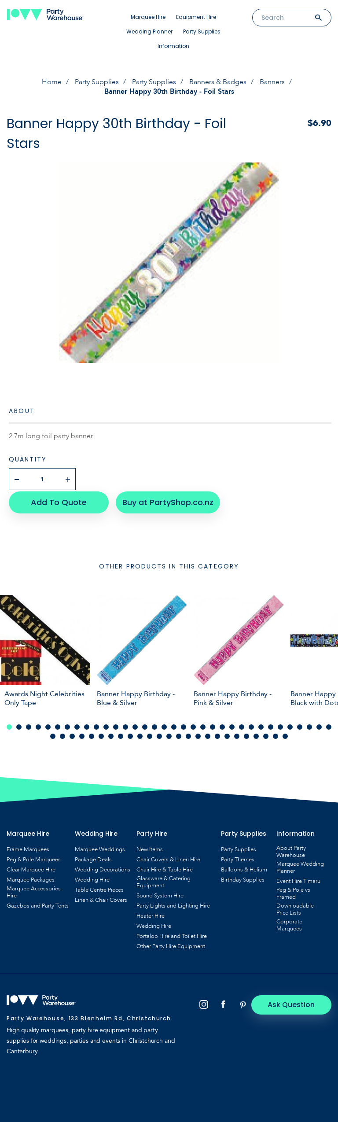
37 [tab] (72, 735)
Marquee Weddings (100, 848)
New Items (149, 848)
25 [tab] (241, 725)
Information (173, 46)
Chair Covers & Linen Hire (168, 858)
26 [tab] (251, 725)
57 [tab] (265, 735)
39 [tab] (91, 735)
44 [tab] (140, 735)
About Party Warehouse (291, 850)
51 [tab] (207, 735)
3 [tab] (28, 725)
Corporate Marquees (289, 924)
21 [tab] (203, 725)
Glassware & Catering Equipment (163, 881)
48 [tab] (178, 735)
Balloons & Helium (244, 868)
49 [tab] (188, 735)
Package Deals (93, 858)
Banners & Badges (217, 82)
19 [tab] (183, 725)
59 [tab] (285, 735)
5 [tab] (48, 725)
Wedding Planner (149, 31)
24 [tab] (232, 725)
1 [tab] (9, 725)
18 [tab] (173, 725)
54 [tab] (236, 735)
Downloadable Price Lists (295, 908)
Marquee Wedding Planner (300, 866)
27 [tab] (261, 725)
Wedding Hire (92, 878)
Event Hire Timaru (298, 879)
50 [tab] (198, 735)
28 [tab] (270, 725)
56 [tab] (256, 735)
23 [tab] (222, 725)
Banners (272, 82)
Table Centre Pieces (99, 888)
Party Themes (237, 858)
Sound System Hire (160, 894)
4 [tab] (38, 725)
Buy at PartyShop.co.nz (165, 500)
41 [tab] (111, 735)
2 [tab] (19, 725)
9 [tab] (86, 725)
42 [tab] (120, 735)
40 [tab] (101, 735)
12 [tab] (115, 725)
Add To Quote (57, 500)
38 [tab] (81, 735)
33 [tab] (319, 725)
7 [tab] (67, 725)
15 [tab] (144, 725)
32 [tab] (309, 725)
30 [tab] (290, 725)
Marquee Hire (148, 17)
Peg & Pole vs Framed (293, 892)
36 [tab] (62, 735)
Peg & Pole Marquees (34, 858)
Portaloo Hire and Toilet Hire (171, 934)
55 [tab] (246, 735)
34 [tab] (328, 725)
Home (52, 82)
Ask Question (294, 1003)
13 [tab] (125, 725)
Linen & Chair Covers (101, 898)
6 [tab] (57, 725)
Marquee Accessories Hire (34, 891)
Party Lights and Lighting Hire (173, 904)
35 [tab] (52, 735)
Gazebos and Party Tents (38, 904)
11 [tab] (106, 725)
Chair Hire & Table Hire (164, 868)
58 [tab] (275, 735)
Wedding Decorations (102, 868)
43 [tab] (130, 735)
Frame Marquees (28, 848)
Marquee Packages (31, 878)
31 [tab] (299, 725)
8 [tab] (77, 725)
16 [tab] (154, 725)
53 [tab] (227, 735)
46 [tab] (159, 735)
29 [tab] (280, 725)
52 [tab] (217, 735)
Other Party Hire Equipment (170, 945)
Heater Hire (150, 914)
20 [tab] (193, 725)
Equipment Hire (196, 17)
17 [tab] (164, 725)
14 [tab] (135, 725)
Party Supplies (201, 31)
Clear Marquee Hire (31, 868)
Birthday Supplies (243, 878)
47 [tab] (169, 735)
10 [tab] (96, 725)
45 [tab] (149, 735)
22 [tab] (212, 725)
